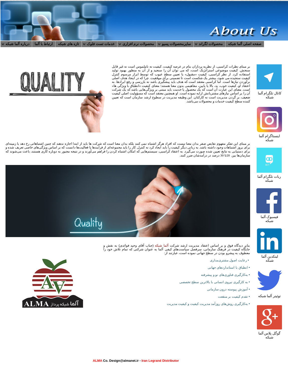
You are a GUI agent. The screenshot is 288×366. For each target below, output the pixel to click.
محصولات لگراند (211, 44)
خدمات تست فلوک (101, 44)
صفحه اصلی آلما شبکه (244, 44)
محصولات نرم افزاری (138, 44)
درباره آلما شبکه (17, 44)
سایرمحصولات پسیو (176, 44)
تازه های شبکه (68, 44)
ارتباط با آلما (44, 44)
